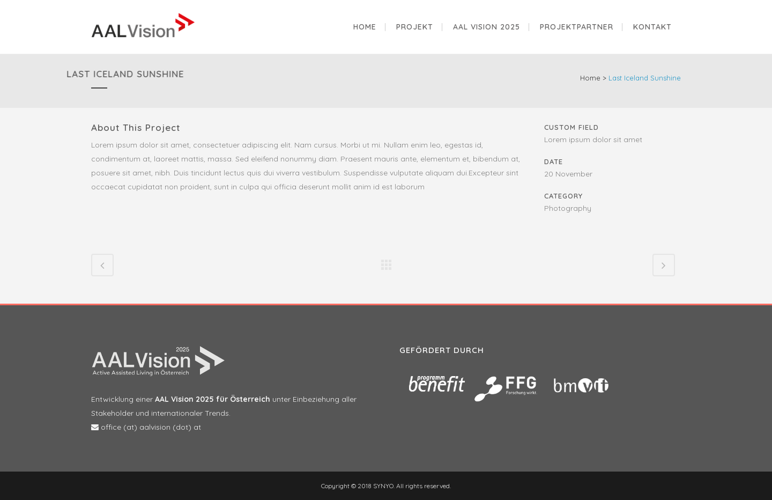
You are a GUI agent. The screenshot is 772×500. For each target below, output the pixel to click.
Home (590, 77)
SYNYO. (383, 486)
